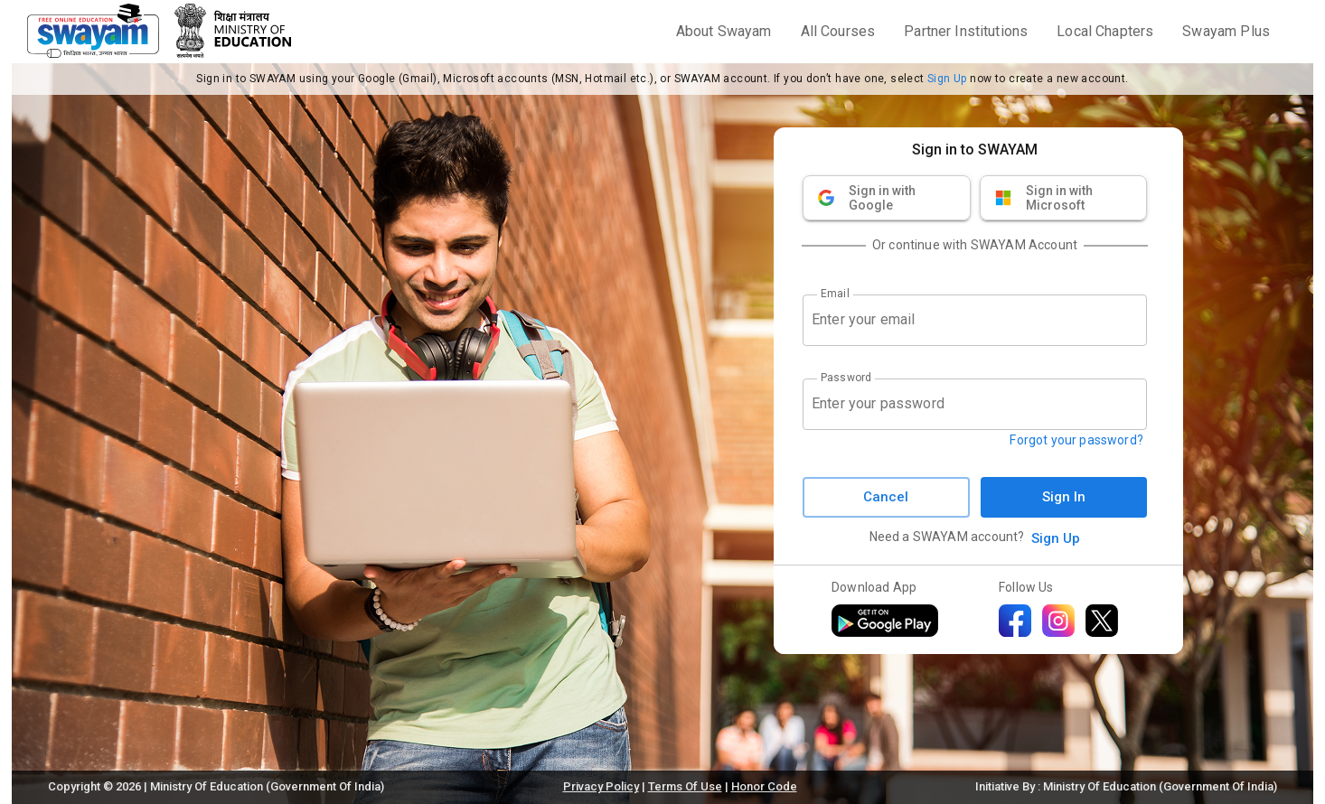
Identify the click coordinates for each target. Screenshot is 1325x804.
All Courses (838, 31)
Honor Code (764, 786)
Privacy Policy (601, 786)
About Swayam (724, 31)
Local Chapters (1105, 31)
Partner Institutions (966, 31)
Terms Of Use (685, 786)
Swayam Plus (1226, 31)
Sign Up (947, 78)
